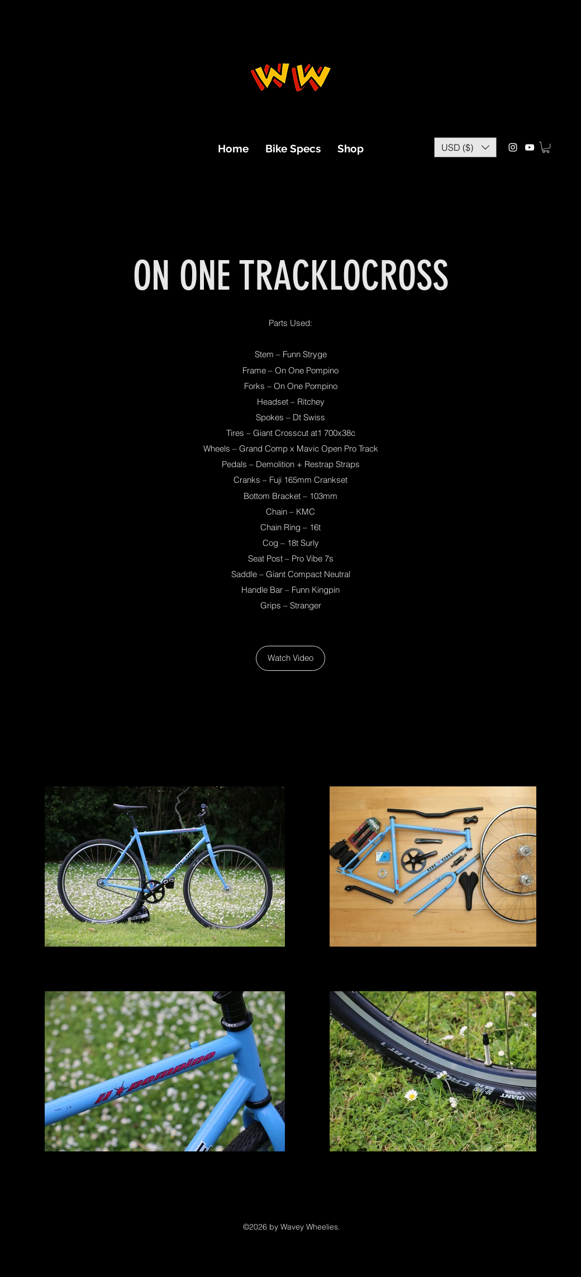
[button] (465, 147)
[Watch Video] (290, 658)
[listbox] (465, 147)
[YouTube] (529, 147)
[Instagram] (512, 147)
